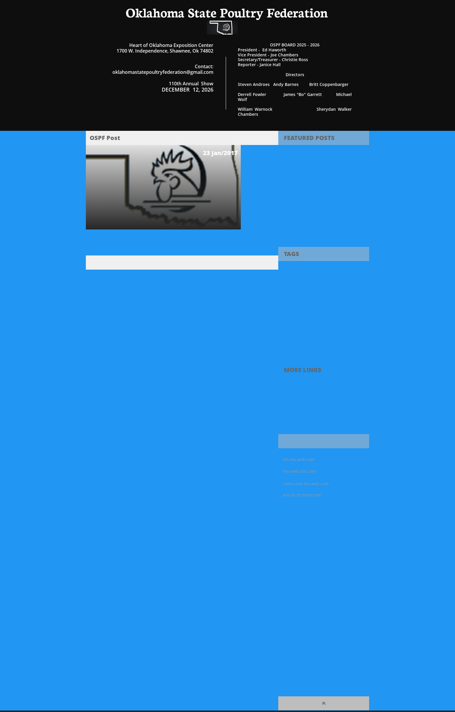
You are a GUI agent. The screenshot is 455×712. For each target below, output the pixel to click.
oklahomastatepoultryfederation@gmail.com (162, 72)
